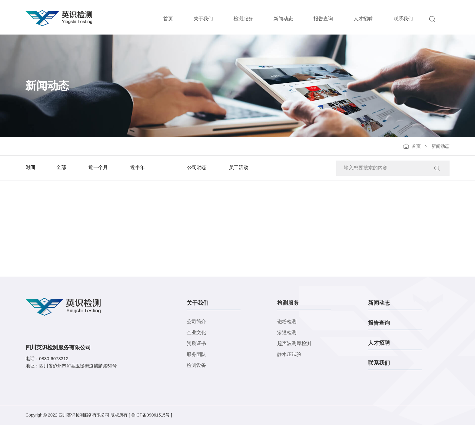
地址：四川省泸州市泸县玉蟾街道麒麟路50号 (71, 365)
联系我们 (403, 18)
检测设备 (196, 365)
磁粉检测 (287, 321)
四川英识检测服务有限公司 (83, 415)
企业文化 (196, 332)
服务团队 (196, 354)
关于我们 (203, 18)
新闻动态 (283, 18)
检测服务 (243, 18)
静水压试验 (289, 354)
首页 (168, 18)
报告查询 (323, 18)
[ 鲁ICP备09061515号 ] (150, 415)
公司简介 (196, 321)
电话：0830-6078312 (46, 358)
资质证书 (196, 343)
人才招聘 (363, 18)
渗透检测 (287, 332)
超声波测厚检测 (294, 343)
